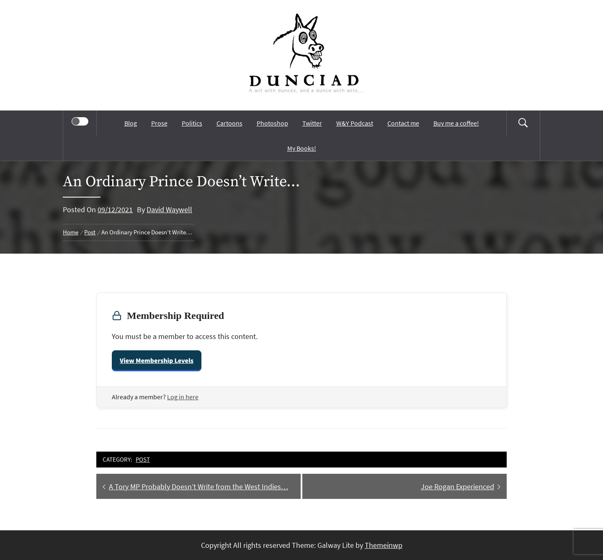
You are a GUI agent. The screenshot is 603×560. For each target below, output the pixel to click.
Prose (159, 123)
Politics (192, 123)
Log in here (182, 397)
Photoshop (272, 123)
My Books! (301, 148)
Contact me (403, 123)
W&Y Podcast (354, 123)
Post (143, 459)
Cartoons (229, 123)
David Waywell (169, 209)
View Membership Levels (156, 361)
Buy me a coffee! (456, 123)
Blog (130, 123)
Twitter (312, 123)
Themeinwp (383, 545)
